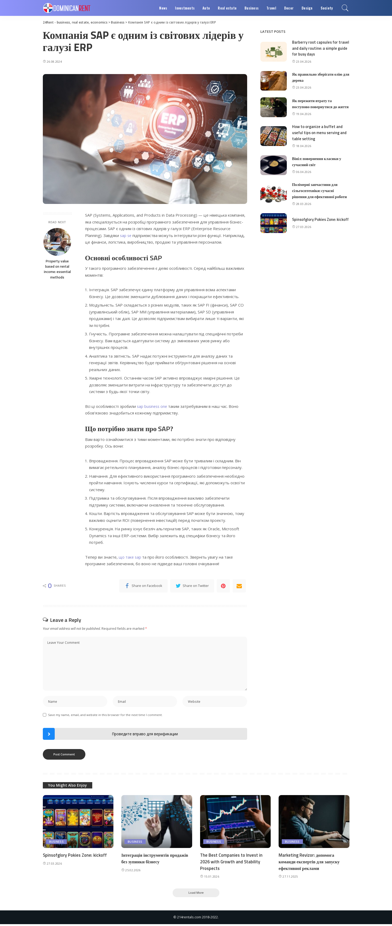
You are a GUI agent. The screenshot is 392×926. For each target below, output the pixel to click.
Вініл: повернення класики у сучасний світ (317, 166)
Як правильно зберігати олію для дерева (318, 77)
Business (56, 843)
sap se (126, 235)
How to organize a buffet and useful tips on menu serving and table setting (320, 137)
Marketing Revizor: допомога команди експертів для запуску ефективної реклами (310, 863)
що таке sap (130, 557)
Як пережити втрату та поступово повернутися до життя (315, 106)
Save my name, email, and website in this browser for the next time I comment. (105, 716)
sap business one (153, 406)
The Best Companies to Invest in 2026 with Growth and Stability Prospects (232, 863)
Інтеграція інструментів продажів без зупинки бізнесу (155, 859)
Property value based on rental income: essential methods (57, 269)
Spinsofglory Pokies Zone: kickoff (315, 224)
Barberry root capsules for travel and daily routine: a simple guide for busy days (315, 48)
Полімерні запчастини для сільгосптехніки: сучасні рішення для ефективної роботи (320, 195)
